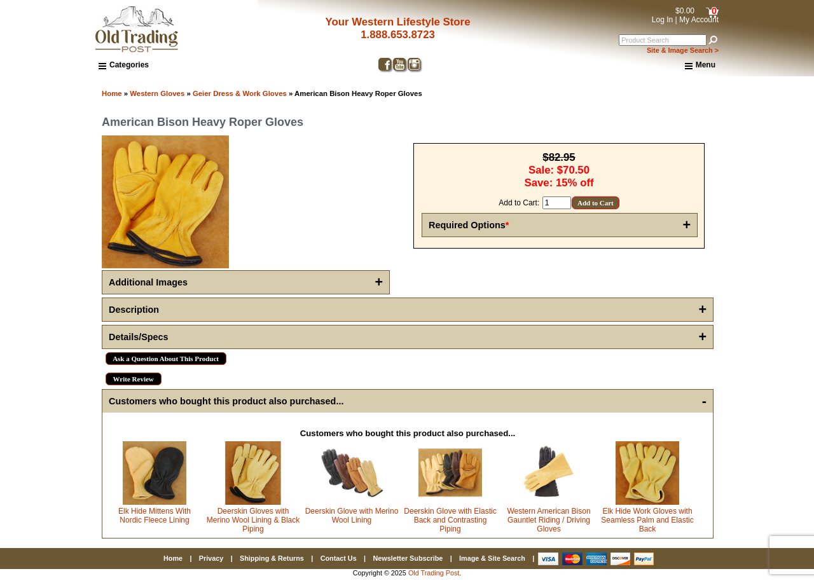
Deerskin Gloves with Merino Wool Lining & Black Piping (253, 520)
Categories (124, 64)
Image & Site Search (492, 558)
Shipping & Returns (272, 558)
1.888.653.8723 (398, 35)
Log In (662, 19)
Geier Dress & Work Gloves (240, 93)
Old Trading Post (433, 573)
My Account (699, 19)
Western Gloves (157, 93)
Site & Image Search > (683, 50)
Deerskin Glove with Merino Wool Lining (352, 516)
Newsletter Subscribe (408, 558)
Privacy (211, 558)
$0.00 (684, 10)
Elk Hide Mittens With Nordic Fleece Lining (154, 516)
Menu (700, 65)
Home (112, 93)
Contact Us (339, 558)
